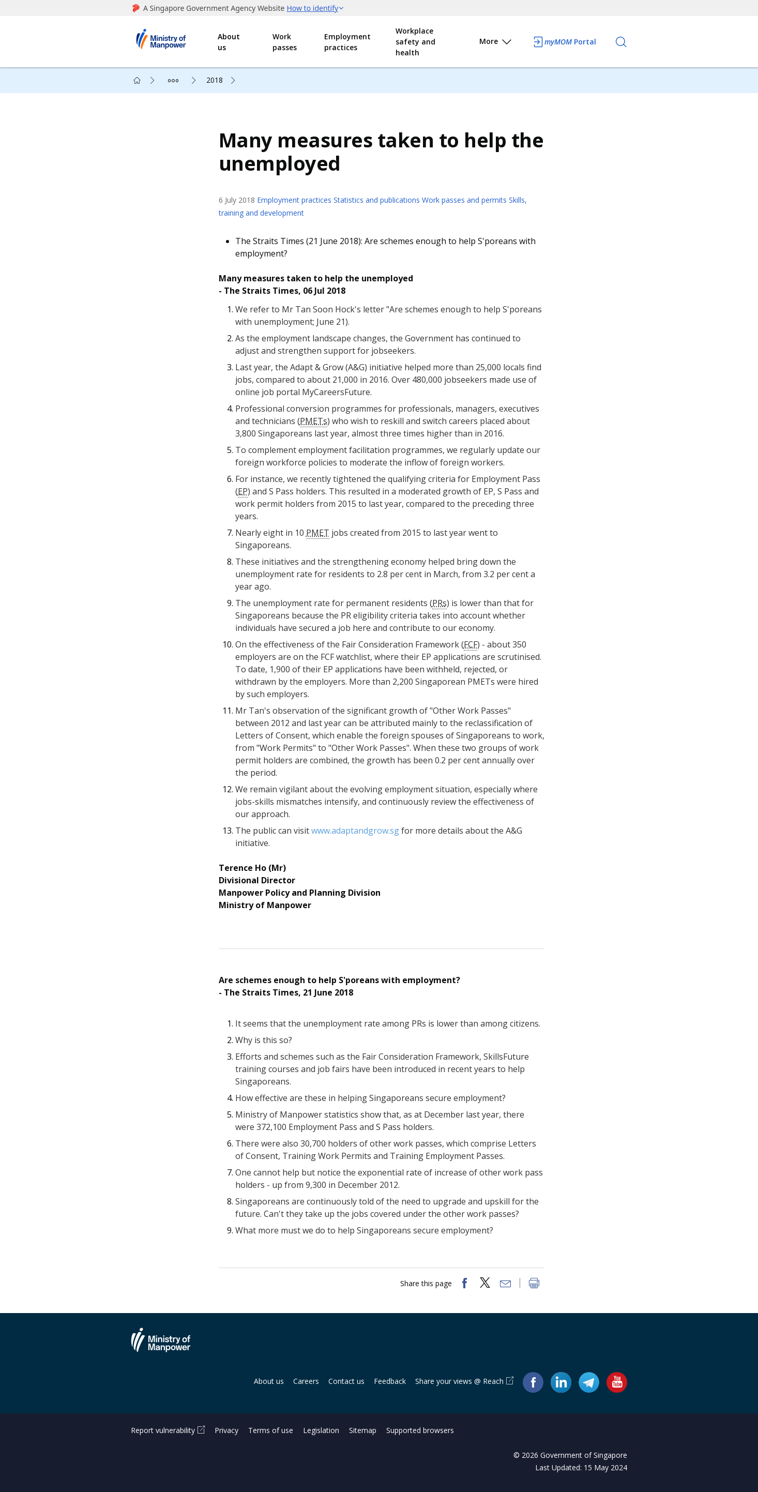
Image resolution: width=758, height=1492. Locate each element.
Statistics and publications (376, 200)
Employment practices (347, 42)
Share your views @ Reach (459, 1381)
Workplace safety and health (415, 41)
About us (229, 42)
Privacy (226, 1430)
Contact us (346, 1381)
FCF (470, 644)
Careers (306, 1381)
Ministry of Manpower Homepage (174, 41)
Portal (564, 42)
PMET (317, 532)
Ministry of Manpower (168, 1346)
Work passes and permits (464, 200)
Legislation (321, 1430)
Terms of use (270, 1430)
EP (243, 491)
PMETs (313, 421)
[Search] (621, 42)
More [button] (496, 43)
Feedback (390, 1381)
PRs (439, 603)
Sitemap (362, 1430)
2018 (214, 80)
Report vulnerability (163, 1430)
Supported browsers (420, 1430)
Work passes (284, 42)
